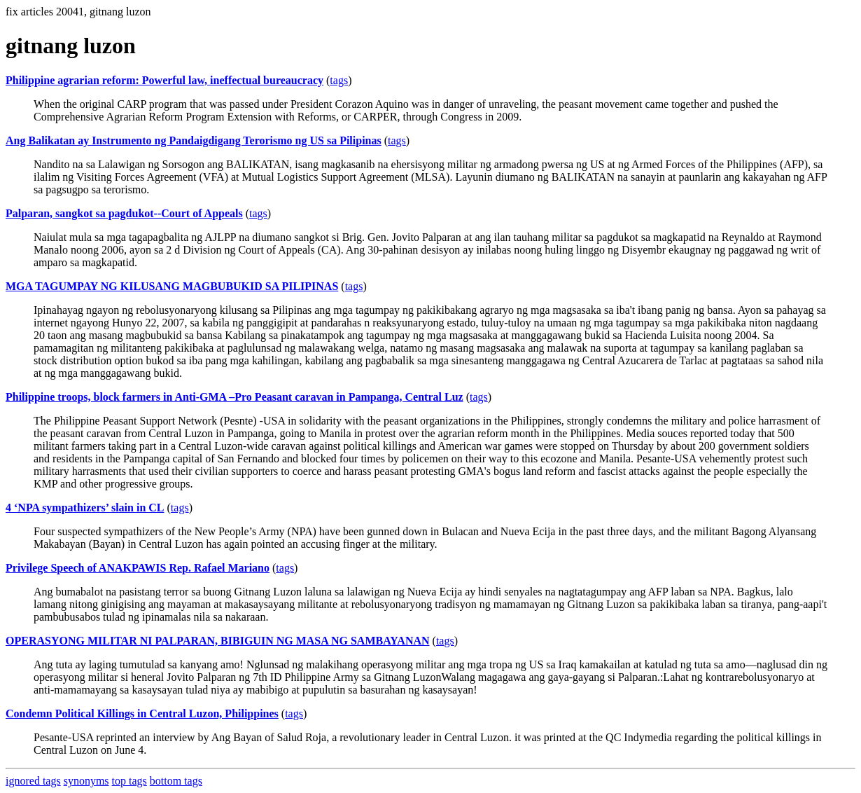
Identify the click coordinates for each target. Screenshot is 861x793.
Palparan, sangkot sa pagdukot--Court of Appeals (124, 213)
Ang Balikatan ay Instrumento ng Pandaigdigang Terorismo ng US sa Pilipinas (194, 140)
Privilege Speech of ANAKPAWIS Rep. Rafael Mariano (138, 568)
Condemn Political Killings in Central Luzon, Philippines (142, 713)
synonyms (86, 781)
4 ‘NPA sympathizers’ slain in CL (85, 507)
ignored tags (33, 781)
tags (339, 80)
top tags (129, 781)
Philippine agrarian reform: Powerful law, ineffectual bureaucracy (164, 80)
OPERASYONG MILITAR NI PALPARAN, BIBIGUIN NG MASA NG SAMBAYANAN (218, 641)
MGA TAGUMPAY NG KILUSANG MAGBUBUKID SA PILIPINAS (172, 286)
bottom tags (176, 781)
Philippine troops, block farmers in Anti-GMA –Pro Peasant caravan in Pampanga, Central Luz (234, 397)
